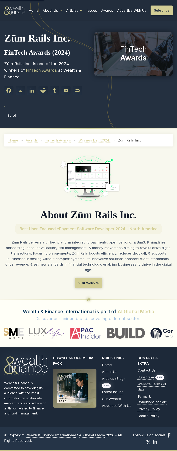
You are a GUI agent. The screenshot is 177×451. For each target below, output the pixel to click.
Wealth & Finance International (51, 435)
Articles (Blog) (113, 379)
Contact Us (146, 370)
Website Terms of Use (151, 387)
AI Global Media (136, 312)
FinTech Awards (41, 70)
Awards (107, 10)
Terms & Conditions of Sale (152, 399)
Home (34, 10)
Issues (92, 10)
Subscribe (145, 377)
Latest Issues (112, 392)
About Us (52, 10)
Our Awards (111, 399)
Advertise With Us (131, 10)
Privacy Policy (148, 409)
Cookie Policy (148, 416)
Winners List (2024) (94, 140)
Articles (74, 10)
